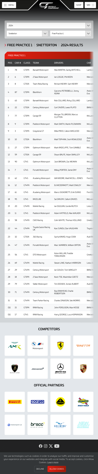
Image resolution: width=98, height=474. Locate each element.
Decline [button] (40, 469)
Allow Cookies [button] (56, 469)
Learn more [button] (52, 462)
